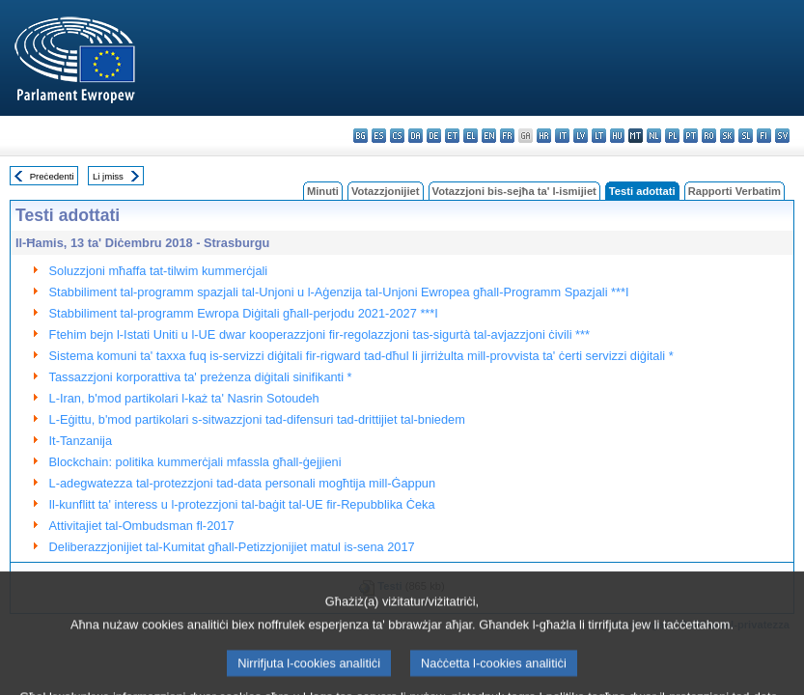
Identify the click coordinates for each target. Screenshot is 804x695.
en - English (489, 135)
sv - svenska (782, 135)
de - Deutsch (434, 135)
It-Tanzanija (80, 440)
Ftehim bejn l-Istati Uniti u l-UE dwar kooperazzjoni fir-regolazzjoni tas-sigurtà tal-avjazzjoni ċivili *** (319, 334)
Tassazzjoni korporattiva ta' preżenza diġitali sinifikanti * (200, 377)
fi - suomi (764, 135)
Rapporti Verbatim (734, 191)
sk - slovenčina (727, 135)
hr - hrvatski (544, 135)
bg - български (360, 135)
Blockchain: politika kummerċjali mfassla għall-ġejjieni (195, 462)
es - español (379, 135)
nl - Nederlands (654, 135)
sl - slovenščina (745, 135)
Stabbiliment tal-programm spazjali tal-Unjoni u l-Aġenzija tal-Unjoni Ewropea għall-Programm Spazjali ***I (339, 292)
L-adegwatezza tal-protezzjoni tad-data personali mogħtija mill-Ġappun (242, 483)
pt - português (690, 135)
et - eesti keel (452, 135)
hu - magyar (617, 135)
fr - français (507, 135)
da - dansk (415, 135)
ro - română (709, 135)
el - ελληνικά (470, 135)
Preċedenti (52, 176)
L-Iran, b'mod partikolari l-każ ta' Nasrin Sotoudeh (184, 398)
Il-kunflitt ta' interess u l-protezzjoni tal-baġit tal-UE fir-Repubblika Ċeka (242, 504)
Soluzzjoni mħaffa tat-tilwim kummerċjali (158, 271)
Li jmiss (108, 176)
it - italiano (562, 135)
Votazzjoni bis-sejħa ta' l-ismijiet (514, 191)
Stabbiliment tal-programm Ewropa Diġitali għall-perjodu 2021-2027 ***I (243, 313)
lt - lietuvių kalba (599, 135)
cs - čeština (397, 135)
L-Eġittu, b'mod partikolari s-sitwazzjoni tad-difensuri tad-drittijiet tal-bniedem (257, 419)
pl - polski (672, 135)
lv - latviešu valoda (580, 135)
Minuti (323, 191)
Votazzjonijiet (385, 191)
